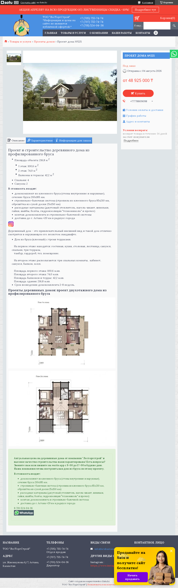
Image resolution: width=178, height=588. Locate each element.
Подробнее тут (145, 9)
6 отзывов (147, 2)
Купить (140, 93)
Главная (51, 33)
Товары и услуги (73, 33)
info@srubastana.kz (106, 549)
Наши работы (122, 33)
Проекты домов (44, 41)
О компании (99, 33)
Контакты (142, 33)
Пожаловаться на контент (101, 584)
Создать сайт (28, 2)
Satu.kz (106, 581)
